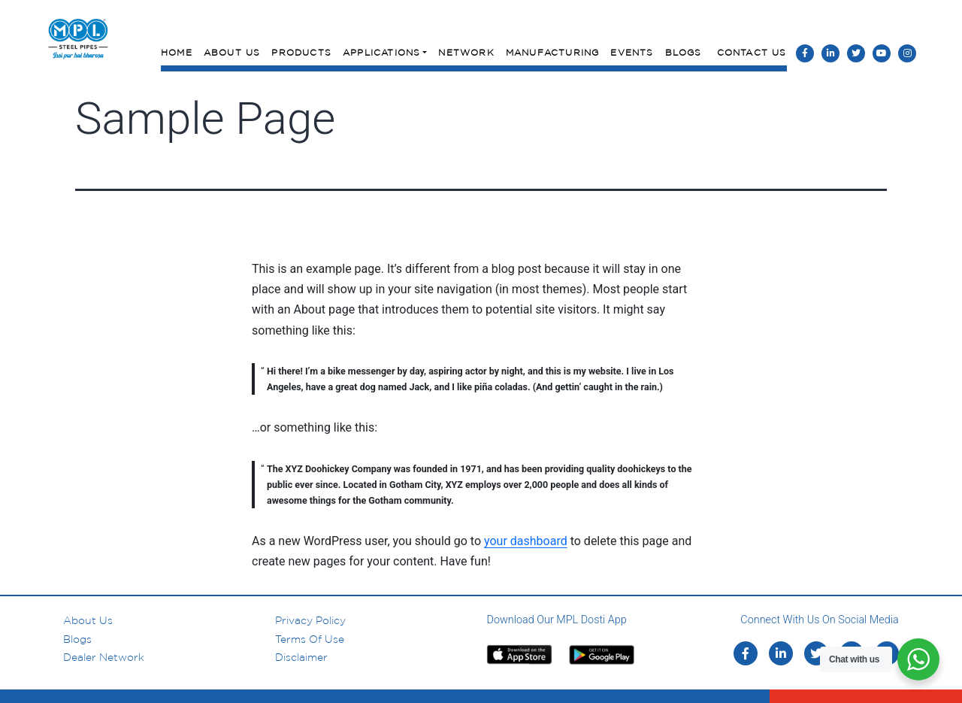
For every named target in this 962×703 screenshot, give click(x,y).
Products (301, 52)
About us (88, 620)
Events (631, 52)
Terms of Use (309, 639)
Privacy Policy (310, 620)
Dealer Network (103, 657)
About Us (232, 52)
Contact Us (752, 52)
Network (466, 52)
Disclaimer (301, 657)
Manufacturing (553, 52)
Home (176, 52)
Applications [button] (381, 52)
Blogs (683, 52)
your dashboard (525, 541)
